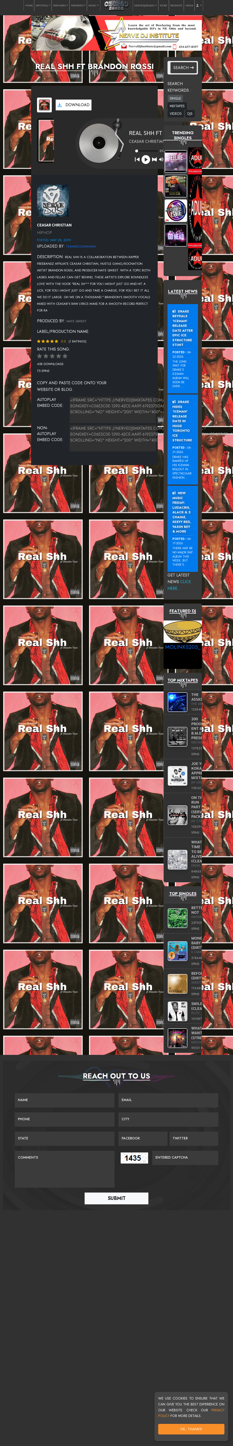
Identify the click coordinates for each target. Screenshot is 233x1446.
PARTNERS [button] (59, 5)
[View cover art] (44, 105)
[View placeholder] (53, 200)
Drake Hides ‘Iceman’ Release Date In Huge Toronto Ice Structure (182, 421)
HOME (29, 5)
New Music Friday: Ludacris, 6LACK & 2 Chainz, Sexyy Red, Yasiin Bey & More (181, 512)
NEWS (189, 5)
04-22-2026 (181, 354)
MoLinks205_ (183, 647)
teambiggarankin (81, 246)
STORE (163, 5)
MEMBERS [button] (77, 5)
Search (183, 68)
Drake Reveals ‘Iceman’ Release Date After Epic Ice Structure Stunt (182, 328)
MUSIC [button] (92, 5)
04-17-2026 (181, 541)
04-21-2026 (181, 449)
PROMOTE (176, 5)
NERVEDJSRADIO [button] (144, 5)
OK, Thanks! (191, 1429)
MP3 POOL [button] (42, 5)
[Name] (65, 1100)
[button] (198, 5)
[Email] (168, 1100)
